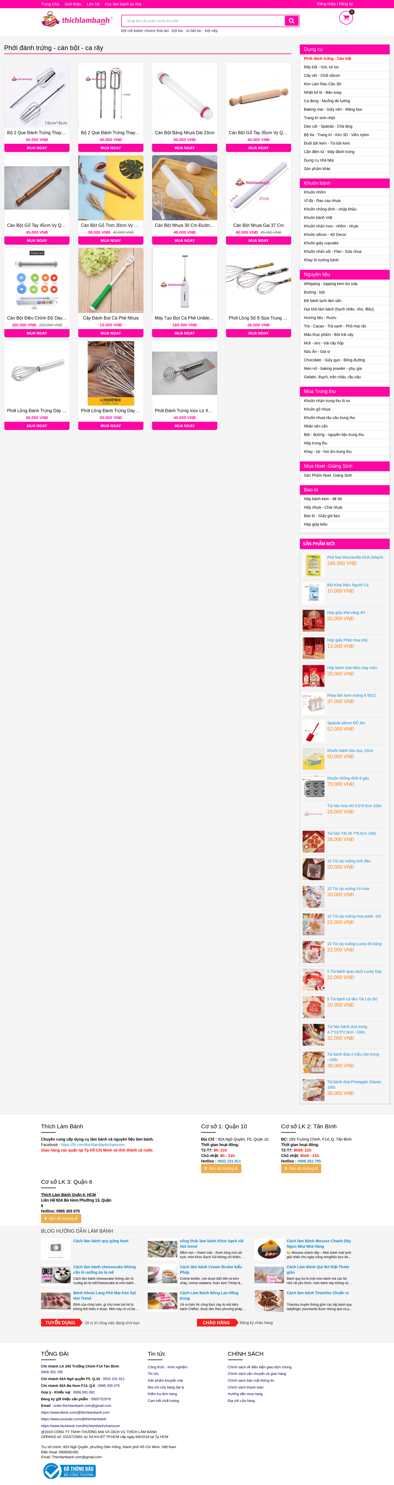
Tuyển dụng (60, 1322)
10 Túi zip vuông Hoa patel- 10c (354, 916)
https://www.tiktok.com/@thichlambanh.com (75, 1412)
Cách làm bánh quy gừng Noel (100, 1241)
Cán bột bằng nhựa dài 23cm (185, 132)
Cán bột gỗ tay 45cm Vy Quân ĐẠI (42, 225)
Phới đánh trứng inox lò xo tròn (188, 410)
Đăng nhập (326, 4)
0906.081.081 (84, 1392)
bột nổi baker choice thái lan (145, 30)
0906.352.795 (309, 1161)
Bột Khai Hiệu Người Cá (348, 585)
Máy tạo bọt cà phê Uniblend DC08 (191, 318)
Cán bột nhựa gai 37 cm (258, 225)
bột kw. (178, 30)
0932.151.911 (229, 1161)
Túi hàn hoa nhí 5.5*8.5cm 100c (354, 806)
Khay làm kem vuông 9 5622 (351, 695)
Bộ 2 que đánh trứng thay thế (38, 132)
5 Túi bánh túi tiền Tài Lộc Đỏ (352, 999)
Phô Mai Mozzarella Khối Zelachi (355, 557)
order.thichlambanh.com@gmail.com (82, 1406)
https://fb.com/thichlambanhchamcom (92, 1145)
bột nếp (211, 30)
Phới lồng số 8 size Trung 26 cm (262, 318)
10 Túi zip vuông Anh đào (348, 861)
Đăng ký (346, 4)
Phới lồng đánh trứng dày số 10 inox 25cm (51, 410)
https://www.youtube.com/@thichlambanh (73, 1419)
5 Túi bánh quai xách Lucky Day (354, 971)
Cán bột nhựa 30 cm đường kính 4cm (193, 225)
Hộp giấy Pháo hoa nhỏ (347, 640)
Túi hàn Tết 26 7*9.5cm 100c (351, 833)
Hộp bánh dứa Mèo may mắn (352, 668)
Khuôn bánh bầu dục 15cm (350, 750)
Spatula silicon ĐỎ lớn (346, 723)
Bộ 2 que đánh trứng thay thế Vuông (119, 132)
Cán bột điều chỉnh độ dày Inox (39, 318)
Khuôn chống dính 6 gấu (348, 778)
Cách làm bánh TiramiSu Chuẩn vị (318, 1293)
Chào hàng (216, 1322)
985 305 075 (110, 1386)
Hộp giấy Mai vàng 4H (346, 612)
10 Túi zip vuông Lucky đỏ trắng (354, 944)
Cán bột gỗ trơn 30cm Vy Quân (113, 225)
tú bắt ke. (194, 30)
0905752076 (101, 1399)
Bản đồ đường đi (221, 1168)
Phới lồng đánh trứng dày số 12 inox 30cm (125, 410)
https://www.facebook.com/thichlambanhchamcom (80, 1426)
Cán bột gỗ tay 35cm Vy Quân (259, 132)
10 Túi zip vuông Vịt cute (348, 888)
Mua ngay (37, 148)
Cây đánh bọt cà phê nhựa (110, 318)
